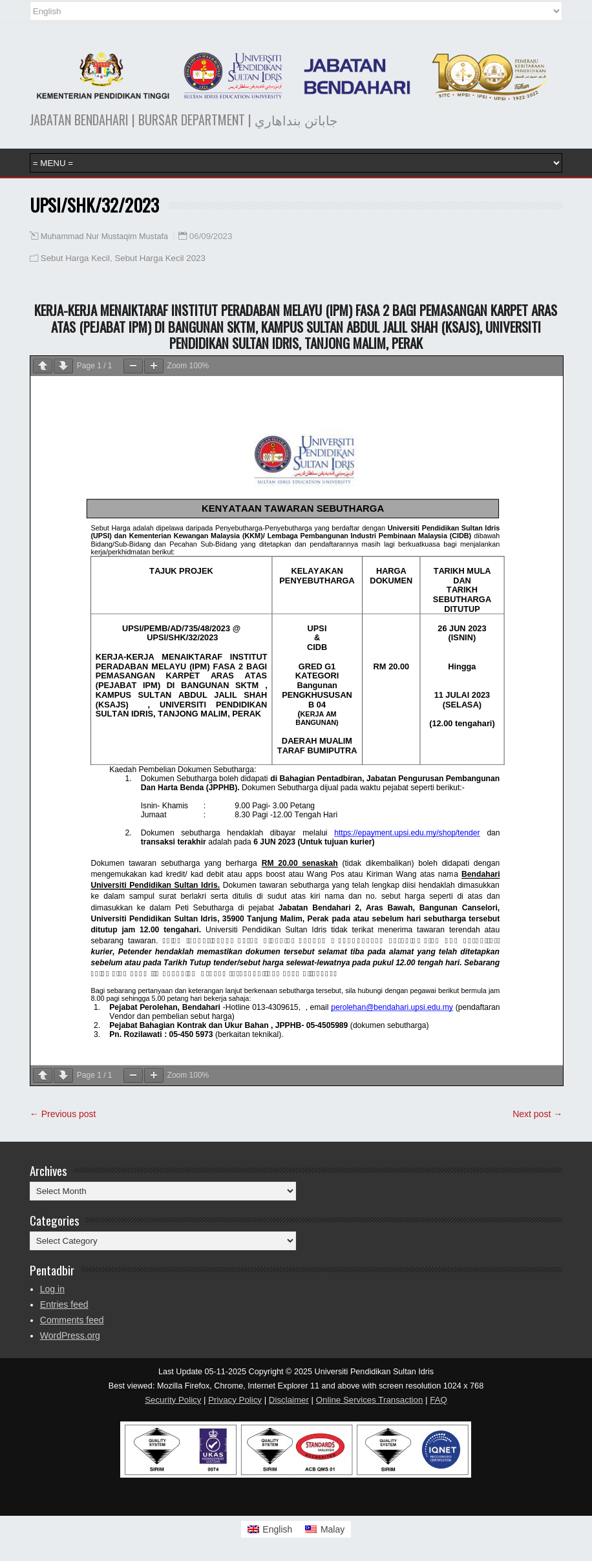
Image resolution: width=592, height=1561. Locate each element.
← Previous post (63, 1114)
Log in (52, 1289)
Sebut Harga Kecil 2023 (159, 258)
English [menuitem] (277, 1529)
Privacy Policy (235, 1400)
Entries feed (64, 1304)
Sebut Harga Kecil (75, 258)
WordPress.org (70, 1335)
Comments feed (72, 1320)
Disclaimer (289, 1400)
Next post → (537, 1114)
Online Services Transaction (369, 1400)
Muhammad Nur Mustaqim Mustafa (104, 236)
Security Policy (173, 1400)
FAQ (438, 1400)
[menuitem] (270, 1529)
